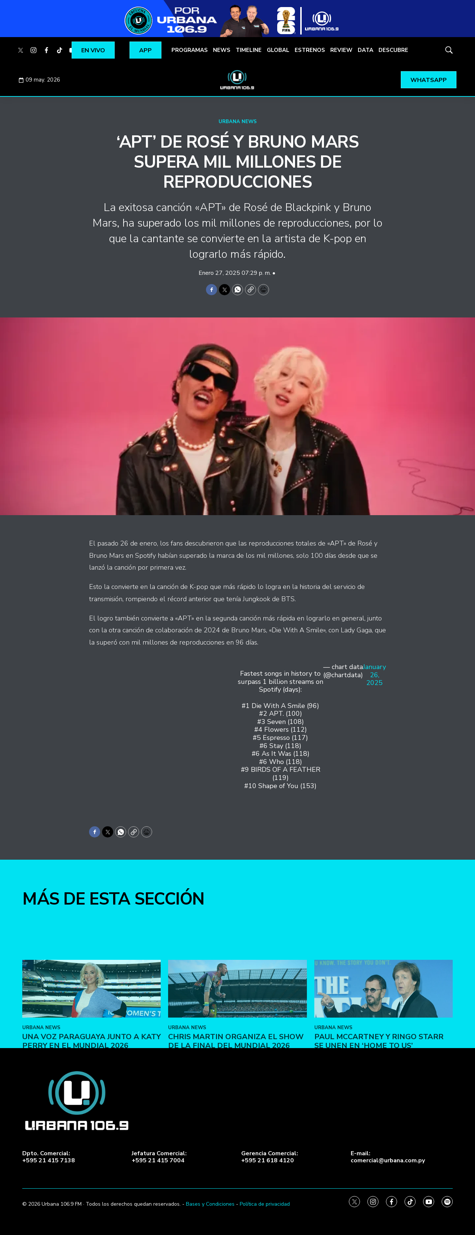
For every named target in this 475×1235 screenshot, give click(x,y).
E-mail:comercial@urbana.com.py (388, 1157)
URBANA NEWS (238, 121)
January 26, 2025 (374, 675)
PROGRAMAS (189, 50)
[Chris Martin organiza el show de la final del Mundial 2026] (237, 1032)
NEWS (221, 50)
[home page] (237, 80)
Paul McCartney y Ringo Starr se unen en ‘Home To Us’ (378, 1085)
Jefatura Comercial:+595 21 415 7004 (159, 1157)
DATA (365, 50)
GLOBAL (278, 50)
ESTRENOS (310, 50)
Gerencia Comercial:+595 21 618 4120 (269, 1157)
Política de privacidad (265, 1204)
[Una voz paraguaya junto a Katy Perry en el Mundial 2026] (91, 1032)
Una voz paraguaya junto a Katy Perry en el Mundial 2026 (91, 1085)
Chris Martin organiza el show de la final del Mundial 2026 (236, 1085)
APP (145, 50)
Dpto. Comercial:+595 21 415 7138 (48, 1157)
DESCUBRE (393, 50)
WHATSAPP (428, 80)
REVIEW (341, 50)
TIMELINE (249, 50)
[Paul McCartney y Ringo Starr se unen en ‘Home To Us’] (383, 1032)
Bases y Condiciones (210, 1204)
